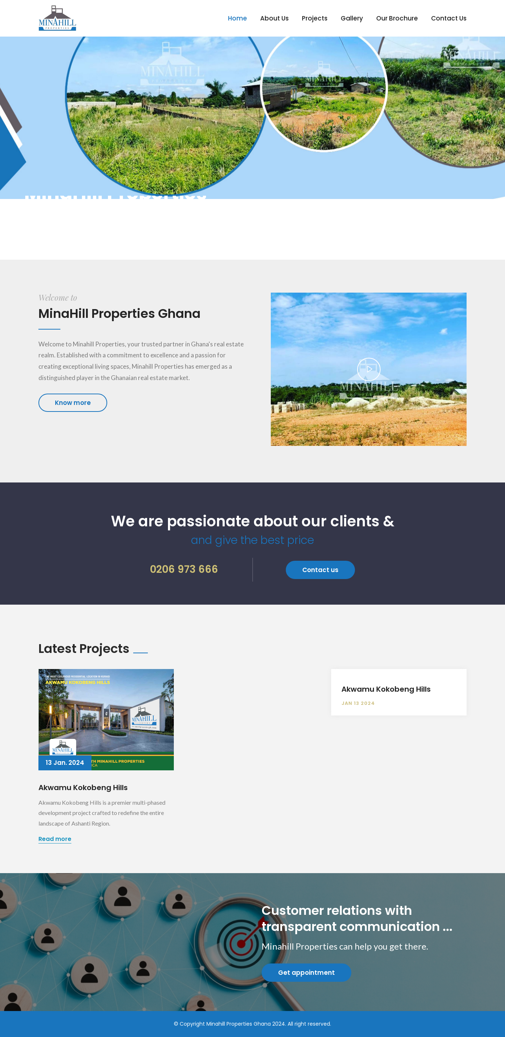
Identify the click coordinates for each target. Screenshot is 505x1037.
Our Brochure (397, 18)
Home (237, 18)
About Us (274, 18)
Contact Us (449, 18)
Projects (315, 18)
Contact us (320, 570)
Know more (73, 402)
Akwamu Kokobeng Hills (83, 787)
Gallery (352, 18)
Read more (54, 839)
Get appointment (306, 972)
